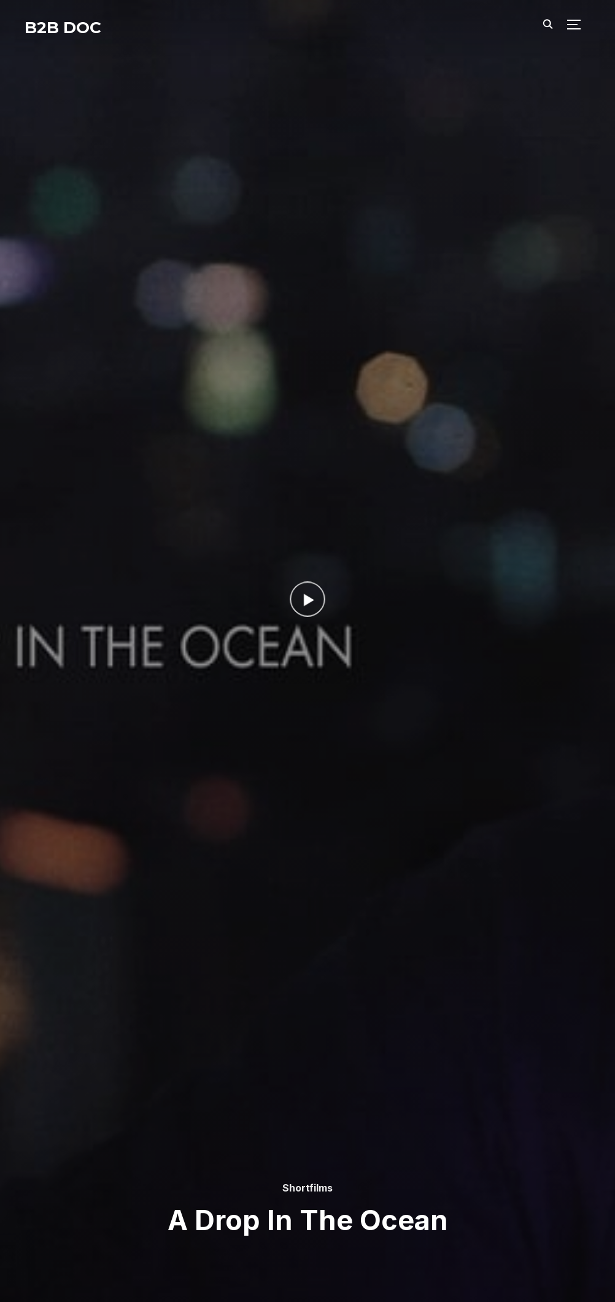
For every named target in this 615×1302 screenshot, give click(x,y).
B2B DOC (63, 27)
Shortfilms (307, 1188)
